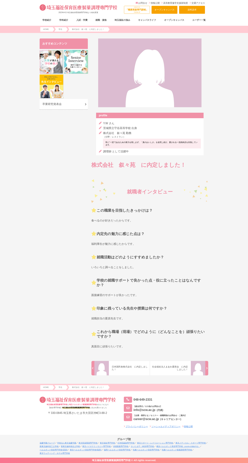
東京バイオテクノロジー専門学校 (96, 446)
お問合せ (141, 3)
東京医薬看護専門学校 (88, 443)
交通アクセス (197, 3)
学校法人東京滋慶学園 (66, 443)
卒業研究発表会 (52, 104)
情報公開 (154, 3)
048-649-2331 (138, 400)
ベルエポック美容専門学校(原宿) (53, 450)
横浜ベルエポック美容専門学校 (178, 446)
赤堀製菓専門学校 (120, 446)
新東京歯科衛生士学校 (70, 446)
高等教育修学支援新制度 (174, 3)
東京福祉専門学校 (107, 443)
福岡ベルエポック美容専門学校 (117, 450)
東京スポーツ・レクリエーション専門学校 (155, 443)
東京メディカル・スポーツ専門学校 (190, 443)
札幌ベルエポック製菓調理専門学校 (177, 450)
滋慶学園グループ (47, 443)
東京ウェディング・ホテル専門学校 (55, 453)
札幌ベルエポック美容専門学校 (146, 450)
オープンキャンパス (164, 9)
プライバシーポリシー (137, 426)
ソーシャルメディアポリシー (165, 426)
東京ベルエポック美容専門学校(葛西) (85, 450)
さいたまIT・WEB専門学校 (142, 446)
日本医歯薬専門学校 (126, 443)
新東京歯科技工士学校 (49, 446)
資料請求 (192, 9)
